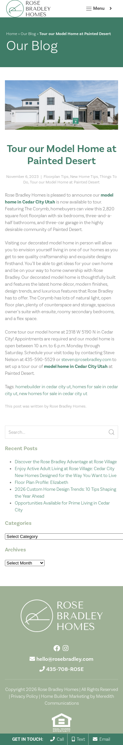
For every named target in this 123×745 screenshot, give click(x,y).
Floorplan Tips (56, 176)
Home (11, 33)
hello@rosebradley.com (64, 659)
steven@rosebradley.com (86, 359)
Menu (95, 9)
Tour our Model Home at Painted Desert (65, 182)
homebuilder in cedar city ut (43, 386)
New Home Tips (84, 176)
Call (57, 739)
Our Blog (28, 33)
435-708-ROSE (65, 669)
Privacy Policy (24, 696)
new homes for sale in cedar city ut (53, 393)
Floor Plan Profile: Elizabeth (41, 482)
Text (78, 739)
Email (101, 739)
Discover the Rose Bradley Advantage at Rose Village (66, 461)
